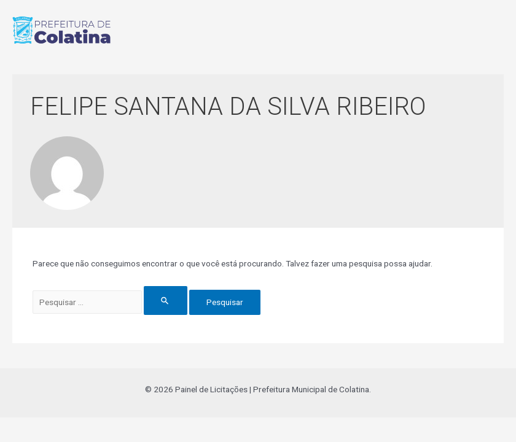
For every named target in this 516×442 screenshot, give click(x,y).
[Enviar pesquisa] (165, 300)
